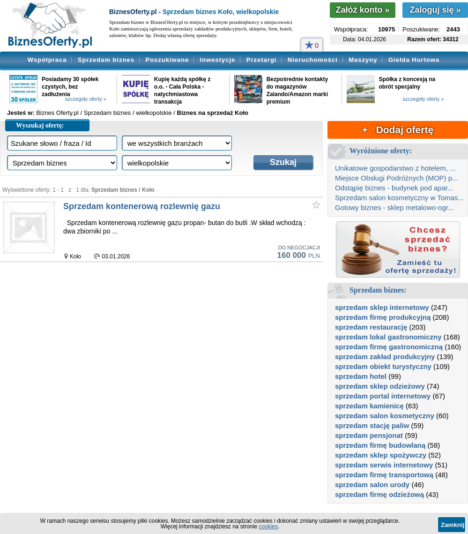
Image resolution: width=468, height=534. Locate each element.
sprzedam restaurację (371, 327)
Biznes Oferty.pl (57, 112)
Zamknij (452, 524)
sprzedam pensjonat (369, 435)
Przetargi (261, 59)
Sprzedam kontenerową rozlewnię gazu (141, 206)
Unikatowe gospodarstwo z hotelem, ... (395, 168)
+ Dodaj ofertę (397, 129)
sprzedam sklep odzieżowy (380, 386)
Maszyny (363, 59)
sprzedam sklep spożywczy (380, 455)
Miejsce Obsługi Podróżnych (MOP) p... (396, 178)
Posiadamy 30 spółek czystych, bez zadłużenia (70, 87)
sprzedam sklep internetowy (382, 307)
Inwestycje (218, 59)
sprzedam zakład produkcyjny (385, 357)
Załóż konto (362, 10)
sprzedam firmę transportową (384, 475)
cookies (268, 526)
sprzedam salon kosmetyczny (384, 416)
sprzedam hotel (360, 376)
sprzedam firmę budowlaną (380, 445)
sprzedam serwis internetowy (384, 465)
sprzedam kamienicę (369, 406)
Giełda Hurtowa (413, 59)
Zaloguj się (435, 10)
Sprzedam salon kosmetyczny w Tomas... (399, 198)
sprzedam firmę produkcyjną (383, 317)
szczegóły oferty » (85, 99)
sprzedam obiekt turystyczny (383, 366)
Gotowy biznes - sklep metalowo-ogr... (394, 207)
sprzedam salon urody (372, 485)
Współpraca (47, 59)
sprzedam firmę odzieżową (379, 494)
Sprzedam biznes (106, 59)
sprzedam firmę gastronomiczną (389, 347)
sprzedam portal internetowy (383, 396)
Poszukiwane (167, 59)
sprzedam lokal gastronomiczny (388, 337)
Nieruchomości (313, 59)
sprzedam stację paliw (372, 425)
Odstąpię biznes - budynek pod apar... (394, 188)
